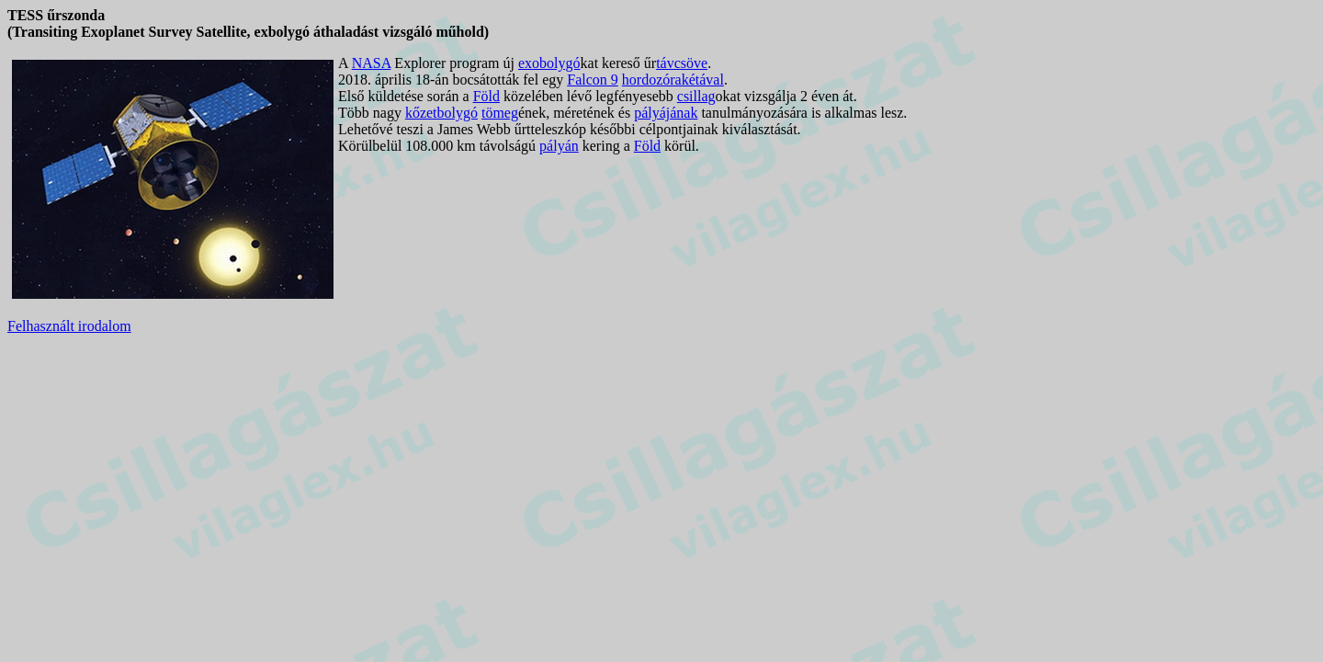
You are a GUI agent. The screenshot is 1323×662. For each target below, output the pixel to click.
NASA (371, 63)
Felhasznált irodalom (69, 326)
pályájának (665, 112)
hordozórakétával (673, 79)
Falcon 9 (592, 79)
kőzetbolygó (441, 112)
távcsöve (681, 63)
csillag (696, 96)
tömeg (499, 112)
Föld (486, 96)
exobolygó (549, 63)
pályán (559, 146)
